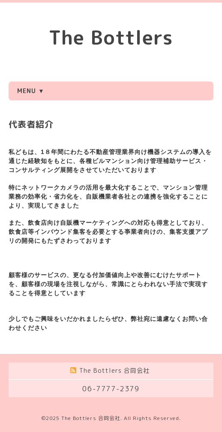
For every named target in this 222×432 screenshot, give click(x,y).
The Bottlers (111, 37)
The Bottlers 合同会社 (90, 418)
